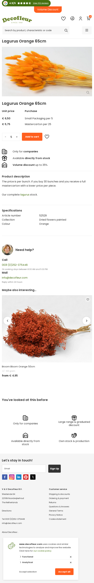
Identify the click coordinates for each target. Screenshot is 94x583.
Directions (7, 510)
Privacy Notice (56, 515)
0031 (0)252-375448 (15, 265)
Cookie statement (57, 519)
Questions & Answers (59, 506)
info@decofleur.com (14, 278)
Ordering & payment (59, 498)
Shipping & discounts (59, 494)
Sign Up (54, 468)
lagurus (24, 194)
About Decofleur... (10, 532)
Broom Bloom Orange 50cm (18, 366)
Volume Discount (48, 9)
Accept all (64, 571)
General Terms (56, 510)
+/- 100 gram (8, 371)
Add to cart (32, 136)
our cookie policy (42, 550)
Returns (52, 502)
